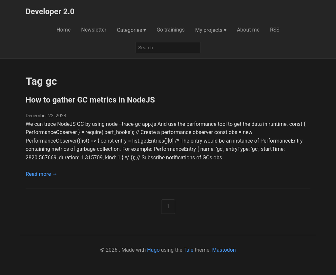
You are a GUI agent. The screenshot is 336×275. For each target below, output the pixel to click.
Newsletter (93, 30)
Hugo (153, 250)
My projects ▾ (210, 30)
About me (248, 30)
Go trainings (171, 30)
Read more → (41, 174)
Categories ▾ (131, 30)
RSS (275, 30)
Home (63, 30)
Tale (188, 250)
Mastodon (224, 250)
